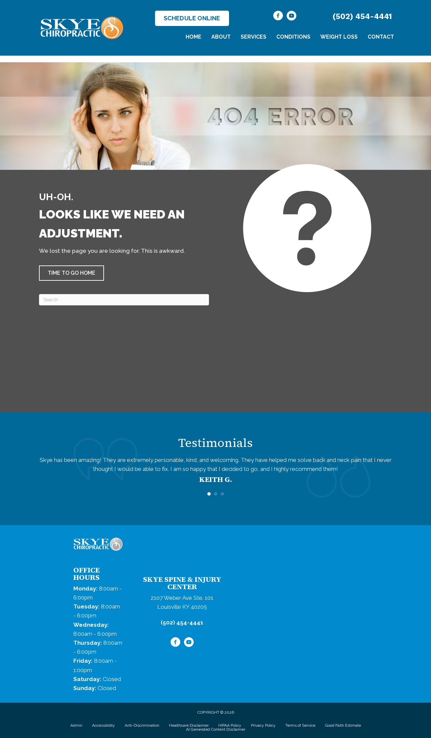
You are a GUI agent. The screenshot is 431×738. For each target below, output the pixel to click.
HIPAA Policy (229, 725)
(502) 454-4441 (362, 16)
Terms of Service (300, 725)
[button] (71, 273)
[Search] (124, 299)
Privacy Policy (263, 725)
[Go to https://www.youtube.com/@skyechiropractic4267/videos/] (291, 17)
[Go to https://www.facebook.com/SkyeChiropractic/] (278, 17)
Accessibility (103, 725)
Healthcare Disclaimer (189, 725)
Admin (76, 725)
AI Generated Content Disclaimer (215, 729)
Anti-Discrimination (142, 725)
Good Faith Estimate (343, 725)
